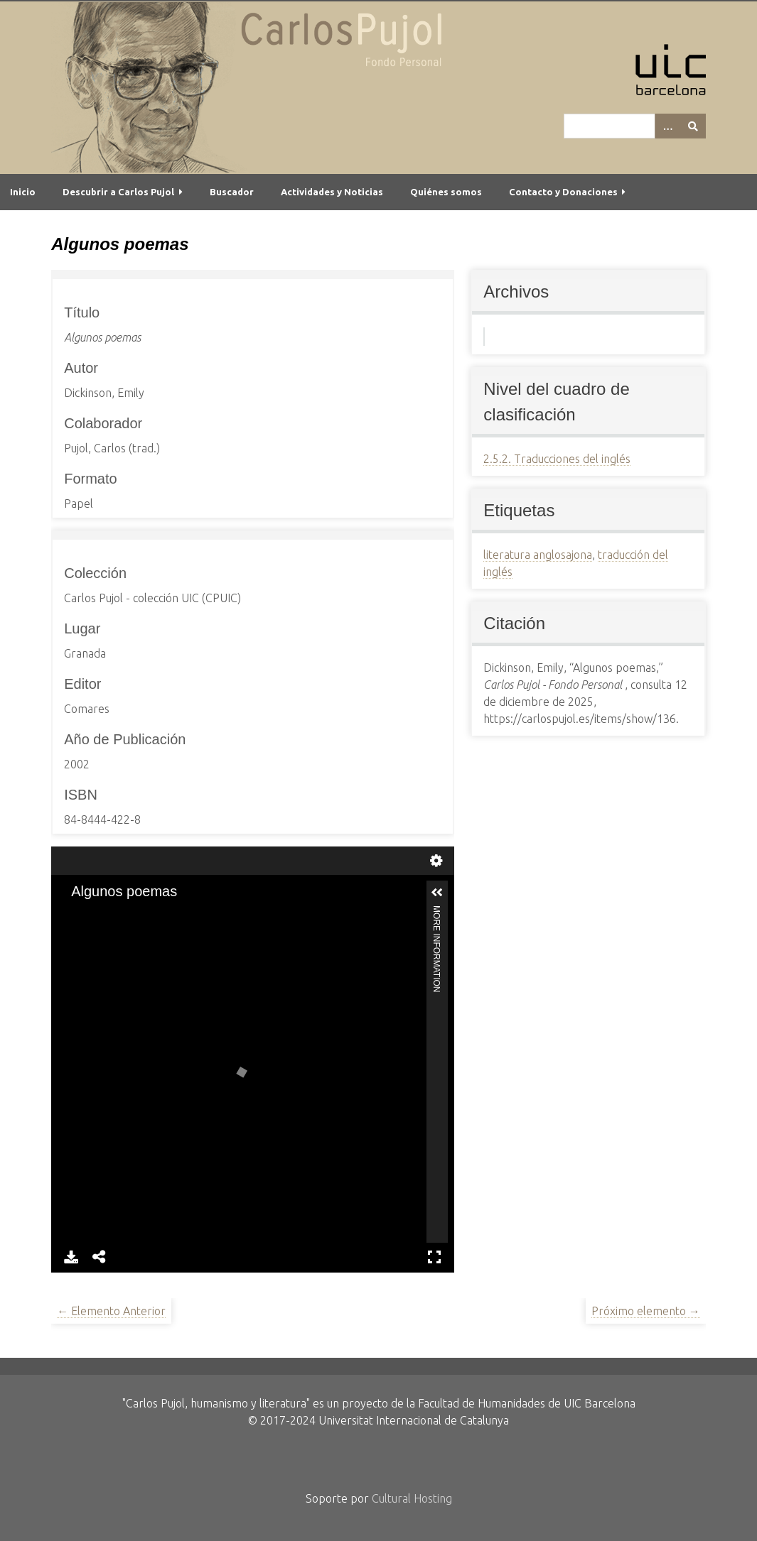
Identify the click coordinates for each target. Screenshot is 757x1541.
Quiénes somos (446, 192)
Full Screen (434, 1257)
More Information (436, 911)
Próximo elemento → (645, 1311)
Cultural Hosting (412, 1498)
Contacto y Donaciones (563, 192)
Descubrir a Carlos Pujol (118, 192)
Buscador (232, 192)
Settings (436, 860)
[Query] (635, 126)
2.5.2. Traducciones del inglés (556, 458)
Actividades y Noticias (332, 192)
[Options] (667, 126)
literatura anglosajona (537, 554)
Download (71, 1257)
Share (99, 1257)
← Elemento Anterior (111, 1311)
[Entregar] (693, 126)
